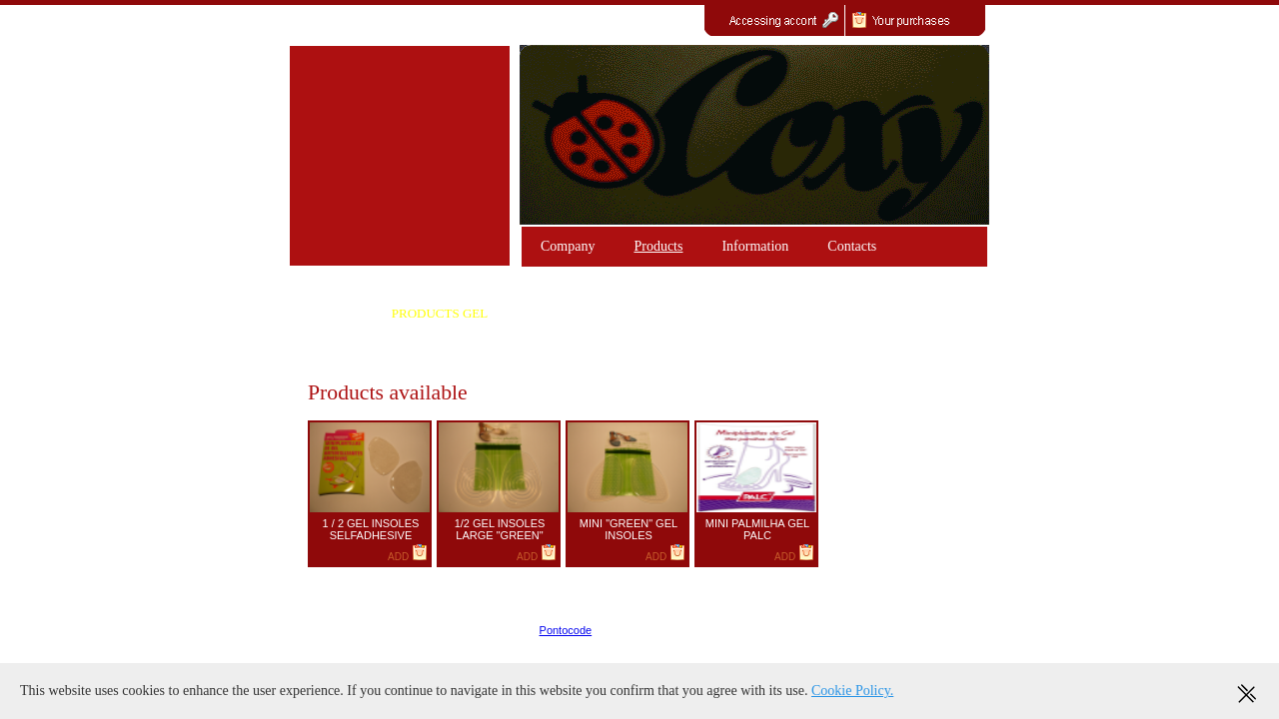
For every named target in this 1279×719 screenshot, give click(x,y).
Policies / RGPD (944, 630)
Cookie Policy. (852, 690)
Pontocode (566, 630)
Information (754, 246)
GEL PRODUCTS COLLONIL (703, 313)
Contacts (851, 246)
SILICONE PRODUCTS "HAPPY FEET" (440, 355)
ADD (408, 556)
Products (658, 246)
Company (568, 246)
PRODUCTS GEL (440, 313)
